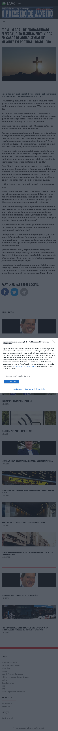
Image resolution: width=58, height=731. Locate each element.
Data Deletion (17, 389)
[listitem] (29, 376)
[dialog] (29, 365)
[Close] (54, 342)
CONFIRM (11, 381)
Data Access (29, 389)
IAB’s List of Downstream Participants (24, 366)
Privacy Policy (40, 389)
